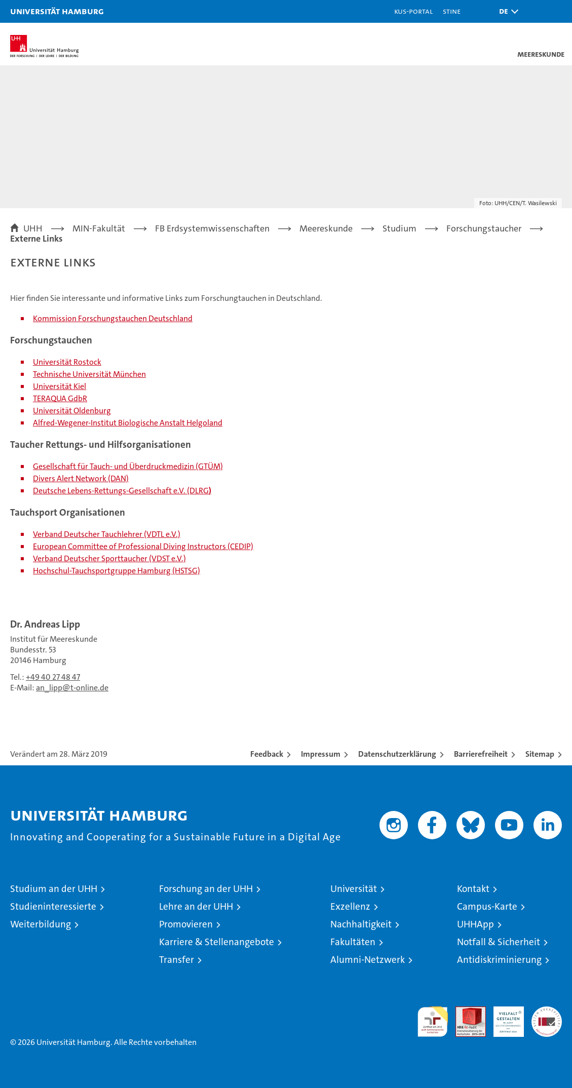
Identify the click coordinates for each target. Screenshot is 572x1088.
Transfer (176, 959)
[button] (506, 11)
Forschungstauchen (112, 318)
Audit (465, 1011)
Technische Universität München (89, 374)
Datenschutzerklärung (397, 754)
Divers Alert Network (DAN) (81, 478)
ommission (57, 318)
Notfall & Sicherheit (498, 942)
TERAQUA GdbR (60, 398)
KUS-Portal (413, 11)
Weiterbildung (40, 924)
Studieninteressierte (53, 906)
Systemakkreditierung (546, 1011)
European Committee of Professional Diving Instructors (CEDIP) (143, 546)
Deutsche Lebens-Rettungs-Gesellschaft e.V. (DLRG (121, 490)
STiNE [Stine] (452, 11)
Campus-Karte (487, 906)
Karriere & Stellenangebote (216, 942)
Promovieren (186, 924)
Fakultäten (352, 942)
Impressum (320, 754)
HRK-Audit (503, 1017)
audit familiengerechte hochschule (432, 1021)
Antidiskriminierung (499, 959)
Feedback (266, 754)
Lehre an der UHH (196, 906)
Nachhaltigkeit (361, 924)
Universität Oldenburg (72, 410)
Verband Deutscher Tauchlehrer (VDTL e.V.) (106, 534)
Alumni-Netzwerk (367, 959)
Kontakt (473, 888)
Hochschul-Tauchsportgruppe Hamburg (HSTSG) (116, 570)
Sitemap (539, 754)
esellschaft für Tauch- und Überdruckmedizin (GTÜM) (131, 466)
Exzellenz (350, 906)
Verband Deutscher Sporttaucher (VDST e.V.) (109, 558)
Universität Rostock (67, 362)
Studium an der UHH (53, 888)
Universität (353, 888)
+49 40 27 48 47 (53, 677)
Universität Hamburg (57, 11)
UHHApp (475, 924)
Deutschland (170, 318)
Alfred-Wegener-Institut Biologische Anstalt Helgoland (127, 422)
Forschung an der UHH (206, 888)
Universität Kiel (59, 386)
